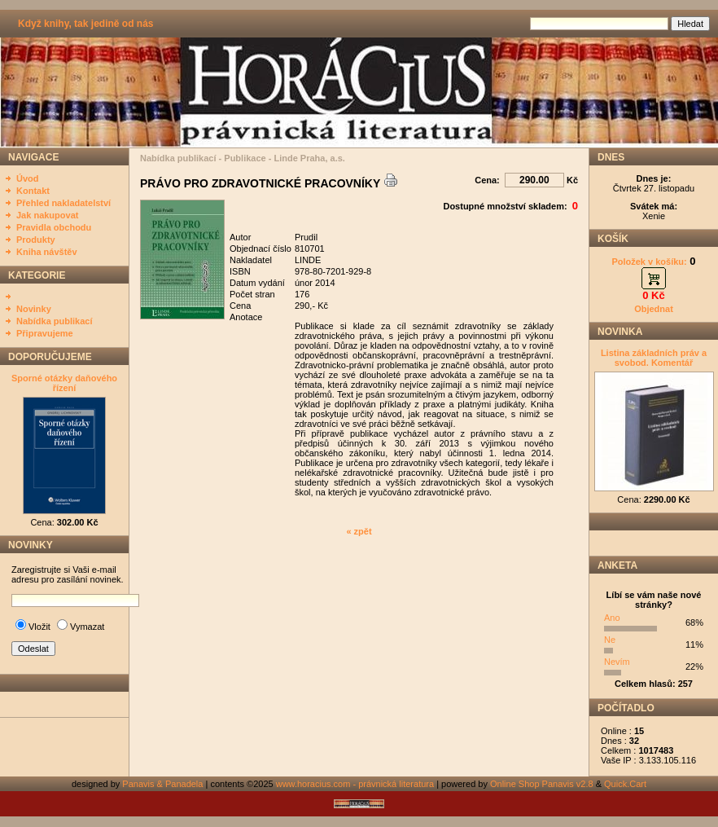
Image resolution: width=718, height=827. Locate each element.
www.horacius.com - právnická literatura (355, 784)
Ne (609, 639)
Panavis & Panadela (163, 784)
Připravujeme (44, 333)
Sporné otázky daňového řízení (64, 383)
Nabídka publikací (54, 321)
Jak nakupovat (47, 215)
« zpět (358, 531)
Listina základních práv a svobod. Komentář (654, 357)
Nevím (617, 661)
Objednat (653, 309)
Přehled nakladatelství (63, 203)
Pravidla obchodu (53, 227)
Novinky (33, 309)
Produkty (35, 239)
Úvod (27, 178)
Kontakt (33, 191)
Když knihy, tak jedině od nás (85, 23)
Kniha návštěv (46, 252)
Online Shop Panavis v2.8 (541, 784)
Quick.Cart (625, 784)
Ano (612, 617)
